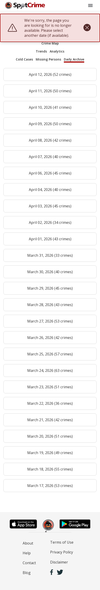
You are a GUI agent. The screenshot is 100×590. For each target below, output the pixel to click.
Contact (29, 562)
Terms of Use (61, 542)
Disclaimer (59, 562)
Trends (41, 51)
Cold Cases (24, 59)
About (28, 543)
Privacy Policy (61, 552)
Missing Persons (48, 59)
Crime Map (50, 43)
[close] (87, 28)
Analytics (57, 51)
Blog (27, 572)
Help (27, 553)
